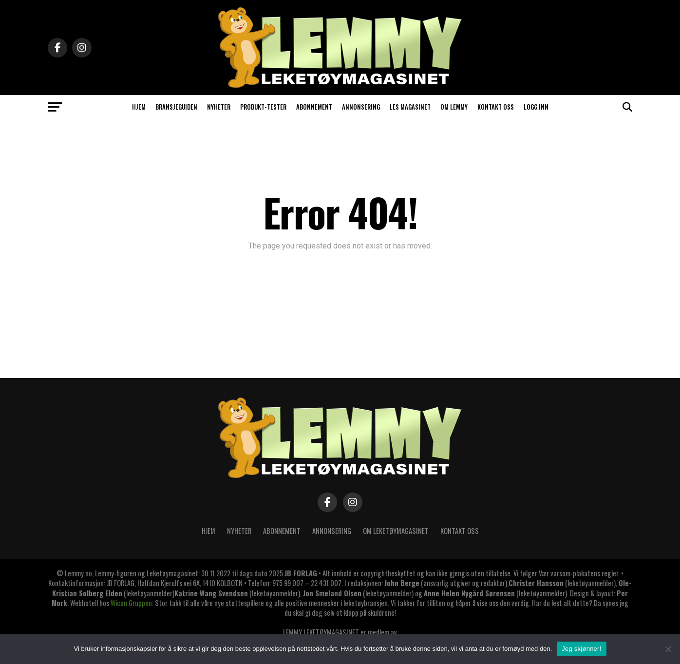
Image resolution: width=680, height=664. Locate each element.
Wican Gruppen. (132, 603)
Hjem (208, 531)
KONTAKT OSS (495, 107)
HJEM (139, 107)
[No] (668, 649)
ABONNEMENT (314, 107)
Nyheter (239, 531)
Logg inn (536, 107)
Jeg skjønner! (581, 648)
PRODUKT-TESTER (263, 107)
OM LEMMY (454, 107)
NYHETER (218, 107)
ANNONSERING (361, 107)
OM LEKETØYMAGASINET (396, 531)
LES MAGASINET (410, 107)
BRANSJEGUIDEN (176, 107)
